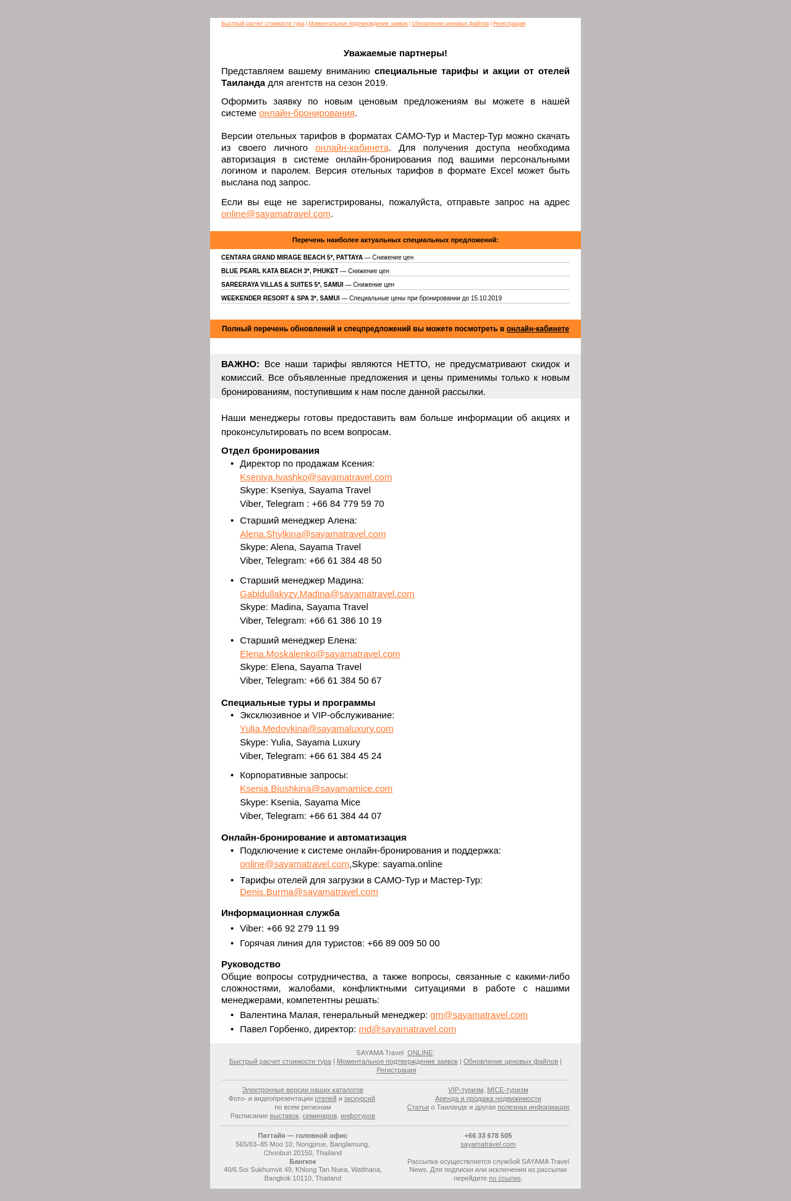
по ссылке (505, 1178)
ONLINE (420, 1052)
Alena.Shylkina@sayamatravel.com (313, 533)
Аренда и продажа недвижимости (488, 1098)
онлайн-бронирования (307, 113)
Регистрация (509, 23)
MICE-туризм (507, 1089)
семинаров (320, 1115)
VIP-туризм (465, 1089)
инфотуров (358, 1115)
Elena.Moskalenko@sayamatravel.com (320, 653)
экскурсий (359, 1098)
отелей (325, 1098)
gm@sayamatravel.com (479, 1014)
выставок (284, 1115)
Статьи (418, 1107)
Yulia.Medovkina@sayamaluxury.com (316, 728)
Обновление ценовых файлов (450, 23)
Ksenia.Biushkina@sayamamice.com (316, 788)
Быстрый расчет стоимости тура (263, 23)
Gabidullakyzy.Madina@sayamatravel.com (327, 593)
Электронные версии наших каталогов (302, 1089)
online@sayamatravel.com (276, 213)
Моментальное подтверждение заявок (357, 23)
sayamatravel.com (487, 1144)
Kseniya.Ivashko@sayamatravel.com (316, 477)
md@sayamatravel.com (407, 1029)
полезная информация (533, 1107)
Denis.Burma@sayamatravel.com (309, 891)
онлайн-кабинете (538, 329)
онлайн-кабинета (352, 147)
